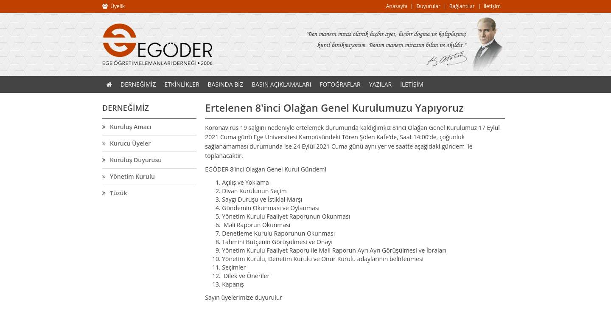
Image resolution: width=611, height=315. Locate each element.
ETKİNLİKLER (182, 84)
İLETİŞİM (411, 84)
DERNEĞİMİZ (138, 84)
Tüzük (118, 193)
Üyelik (117, 6)
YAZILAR (380, 84)
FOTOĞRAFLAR (340, 84)
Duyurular (428, 6)
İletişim (492, 6)
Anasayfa (397, 6)
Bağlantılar (462, 6)
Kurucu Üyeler (130, 143)
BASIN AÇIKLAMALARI (281, 84)
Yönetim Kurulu (132, 176)
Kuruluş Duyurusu (136, 160)
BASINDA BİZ (226, 84)
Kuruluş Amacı (130, 127)
